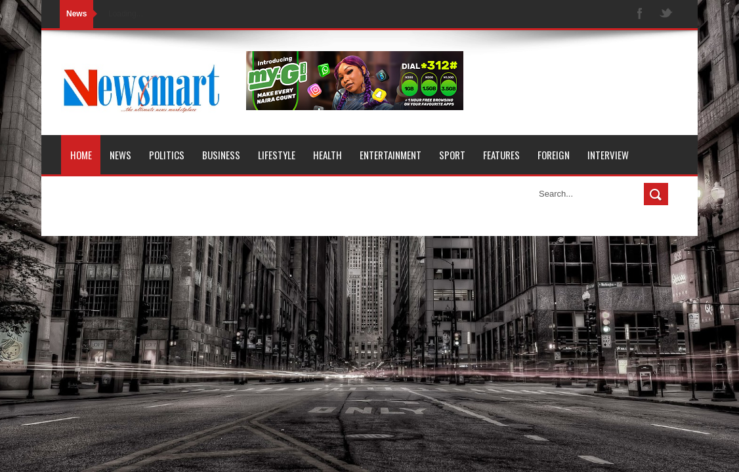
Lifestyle (276, 155)
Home (81, 155)
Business (221, 155)
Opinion (86, 194)
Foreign (554, 155)
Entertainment (390, 155)
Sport (452, 155)
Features (501, 155)
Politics (166, 155)
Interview (608, 155)
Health (327, 155)
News (120, 155)
